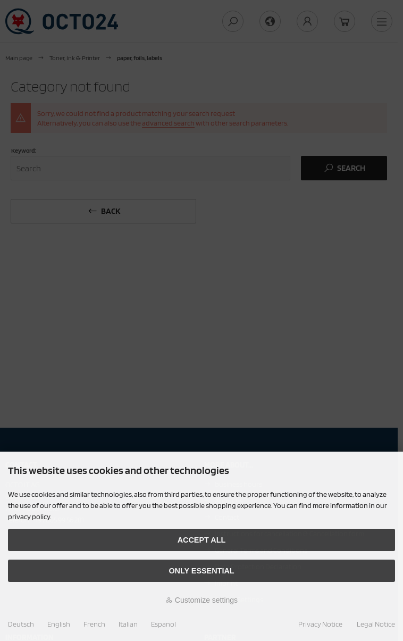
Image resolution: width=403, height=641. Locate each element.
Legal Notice (376, 624)
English (58, 624)
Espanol (163, 624)
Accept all (202, 540)
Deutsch (21, 624)
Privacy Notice (320, 624)
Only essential (201, 571)
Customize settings (201, 600)
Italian (128, 624)
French (94, 624)
